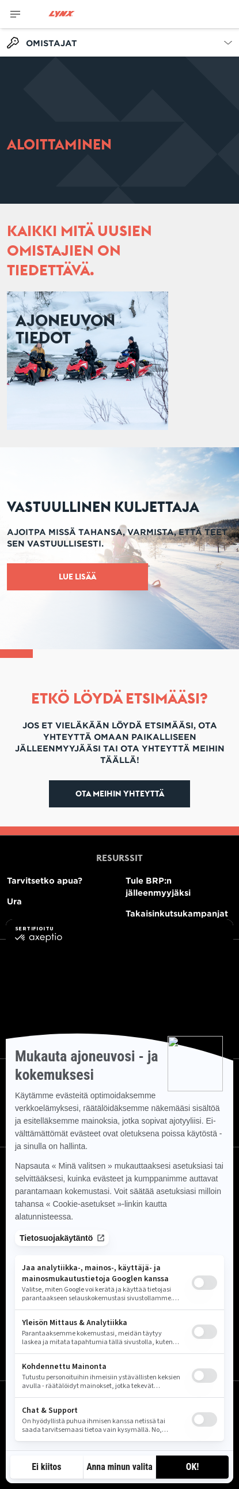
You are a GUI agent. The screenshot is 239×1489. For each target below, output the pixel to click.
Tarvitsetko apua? (44, 880)
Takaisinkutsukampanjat (177, 913)
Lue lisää (77, 576)
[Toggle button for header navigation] (15, 14)
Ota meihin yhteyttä (119, 793)
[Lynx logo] (61, 14)
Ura (14, 901)
